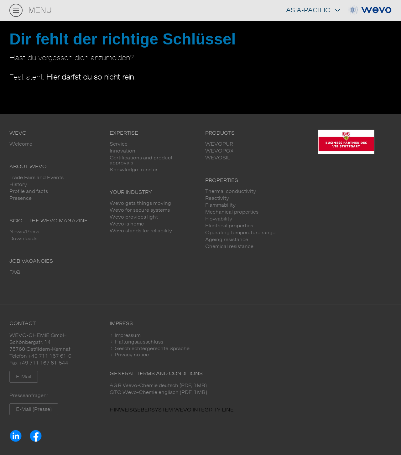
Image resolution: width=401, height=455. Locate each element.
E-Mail (23, 376)
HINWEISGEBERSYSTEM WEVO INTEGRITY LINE (172, 409)
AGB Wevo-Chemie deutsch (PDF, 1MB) (158, 385)
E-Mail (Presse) (34, 409)
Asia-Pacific (313, 10)
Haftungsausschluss (138, 341)
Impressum (127, 335)
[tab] (251, 335)
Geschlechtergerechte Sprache (151, 348)
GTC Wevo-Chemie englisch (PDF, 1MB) (158, 392)
